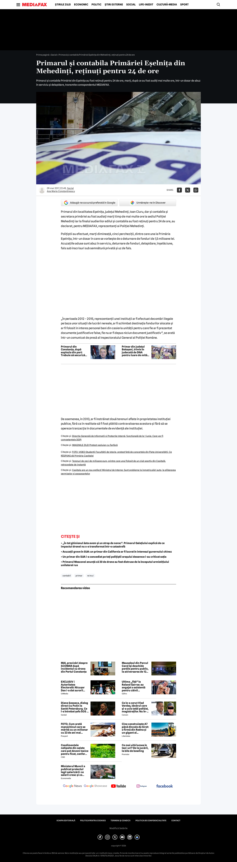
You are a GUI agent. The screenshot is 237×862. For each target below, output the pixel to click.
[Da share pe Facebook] (179, 190)
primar (79, 575)
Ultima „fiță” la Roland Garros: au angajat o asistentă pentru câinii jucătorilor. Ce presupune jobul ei (133, 686)
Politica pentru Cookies (93, 820)
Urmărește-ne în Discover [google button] (148, 202)
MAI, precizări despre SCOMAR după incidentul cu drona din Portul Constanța (74, 667)
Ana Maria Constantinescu (61, 191)
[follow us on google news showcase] (95, 786)
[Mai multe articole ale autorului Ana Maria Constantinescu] (42, 190)
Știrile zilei (63, 4)
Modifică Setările (118, 828)
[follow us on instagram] (141, 786)
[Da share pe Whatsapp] (195, 190)
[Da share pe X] (187, 190)
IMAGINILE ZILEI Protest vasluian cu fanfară (95, 445)
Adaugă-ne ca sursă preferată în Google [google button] (89, 202)
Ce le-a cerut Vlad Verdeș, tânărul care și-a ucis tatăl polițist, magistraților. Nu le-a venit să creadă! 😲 (135, 707)
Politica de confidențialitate (150, 820)
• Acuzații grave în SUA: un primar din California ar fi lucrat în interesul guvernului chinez (116, 551)
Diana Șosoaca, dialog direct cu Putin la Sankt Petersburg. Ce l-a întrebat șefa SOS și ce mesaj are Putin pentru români (75, 707)
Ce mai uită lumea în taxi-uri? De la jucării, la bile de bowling (135, 748)
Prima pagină (42, 54)
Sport (184, 4)
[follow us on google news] (72, 786)
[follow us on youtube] (118, 786)
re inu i (90, 575)
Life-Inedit (146, 4)
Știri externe (114, 4)
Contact (175, 820)
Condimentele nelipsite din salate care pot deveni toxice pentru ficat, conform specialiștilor (74, 749)
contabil (67, 575)
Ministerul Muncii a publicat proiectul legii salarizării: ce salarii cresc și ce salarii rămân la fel (73, 770)
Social (131, 4)
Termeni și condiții (121, 820)
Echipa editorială (66, 820)
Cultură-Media (167, 4)
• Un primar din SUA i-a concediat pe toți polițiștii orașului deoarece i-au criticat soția (113, 556)
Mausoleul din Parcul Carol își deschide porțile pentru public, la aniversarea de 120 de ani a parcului (135, 667)
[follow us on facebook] (164, 786)
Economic (81, 4)
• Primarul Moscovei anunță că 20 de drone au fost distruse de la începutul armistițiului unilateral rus (115, 563)
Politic (96, 4)
